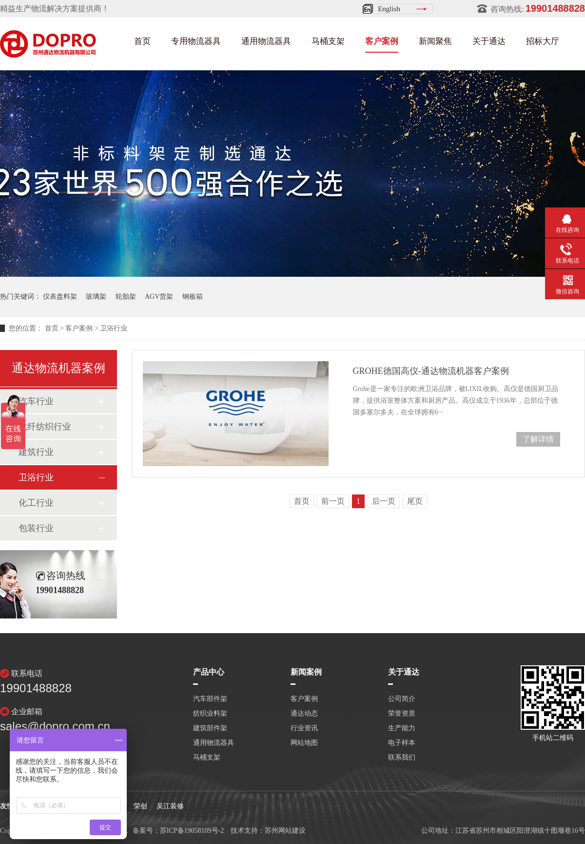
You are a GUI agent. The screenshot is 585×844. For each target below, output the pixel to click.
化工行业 (36, 503)
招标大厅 (542, 41)
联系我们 (401, 757)
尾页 (415, 501)
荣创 (140, 806)
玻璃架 (96, 296)
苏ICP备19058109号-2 (192, 830)
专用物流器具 (196, 41)
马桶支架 (328, 41)
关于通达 (489, 41)
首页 (142, 41)
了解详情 (538, 439)
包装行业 (36, 528)
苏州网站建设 (285, 830)
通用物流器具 (266, 41)
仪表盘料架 (60, 296)
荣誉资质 (401, 713)
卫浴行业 (113, 328)
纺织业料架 (210, 713)
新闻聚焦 (435, 41)
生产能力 (401, 728)
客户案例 (381, 41)
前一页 (333, 501)
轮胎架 (126, 296)
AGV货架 (159, 296)
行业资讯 (304, 728)
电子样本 (401, 743)
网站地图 (304, 743)
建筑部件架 (210, 728)
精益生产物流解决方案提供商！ (54, 8)
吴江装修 (170, 806)
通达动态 (304, 713)
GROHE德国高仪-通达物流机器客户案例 (431, 371)
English (389, 9)
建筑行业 (36, 452)
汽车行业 (36, 401)
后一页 (383, 501)
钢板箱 (192, 296)
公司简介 (401, 699)
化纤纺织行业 (45, 427)
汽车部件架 (210, 699)
